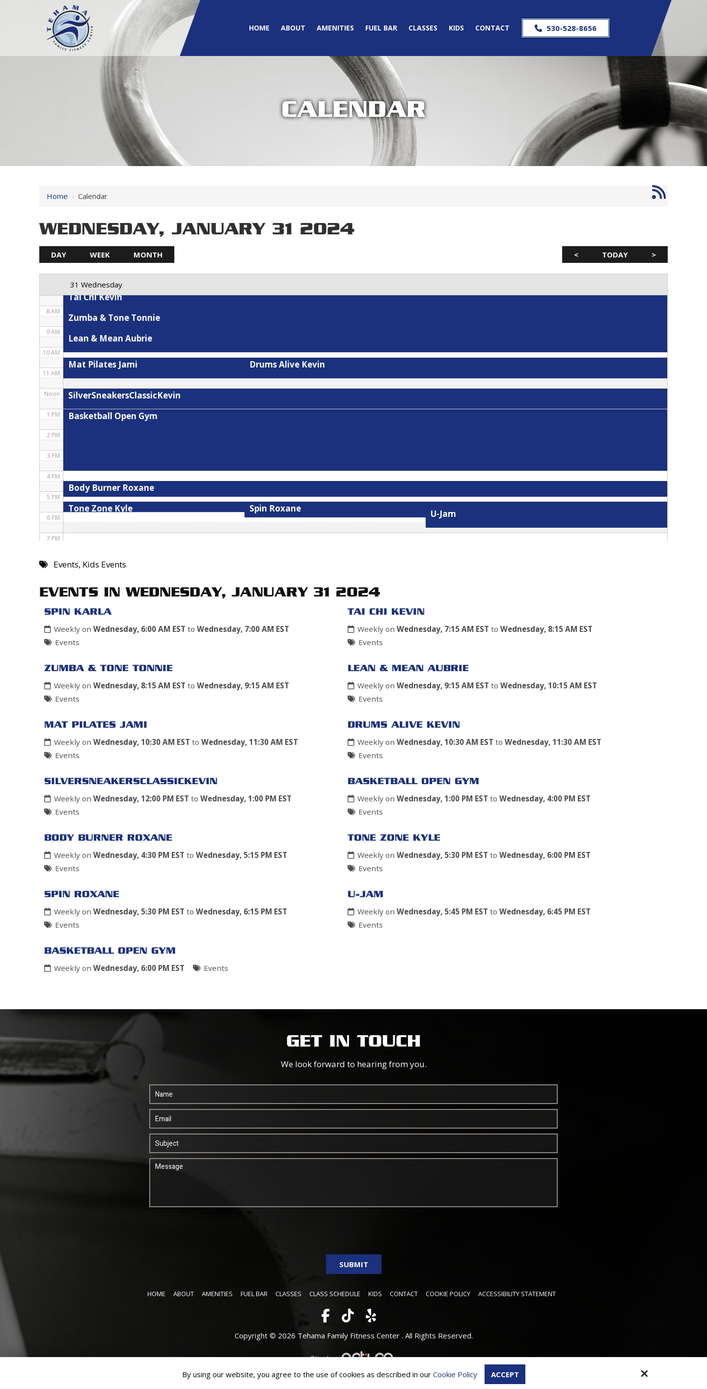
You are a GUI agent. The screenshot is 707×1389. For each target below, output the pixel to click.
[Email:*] (353, 1119)
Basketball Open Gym (413, 781)
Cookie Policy (455, 1374)
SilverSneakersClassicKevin (131, 781)
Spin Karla (77, 612)
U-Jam (365, 894)
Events (67, 642)
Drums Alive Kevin (404, 725)
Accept (505, 1374)
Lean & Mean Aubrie (408, 668)
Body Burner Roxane (108, 838)
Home (57, 196)
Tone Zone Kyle (394, 838)
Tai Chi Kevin (386, 612)
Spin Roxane (81, 894)
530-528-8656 (566, 28)
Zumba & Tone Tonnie (108, 668)
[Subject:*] (353, 1143)
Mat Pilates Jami (95, 725)
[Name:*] (353, 1094)
